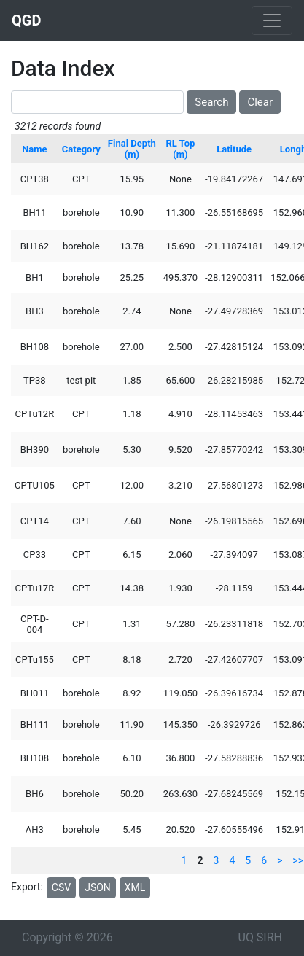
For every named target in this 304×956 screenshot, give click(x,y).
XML (135, 887)
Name (34, 149)
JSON (98, 887)
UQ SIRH (260, 937)
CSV (61, 887)
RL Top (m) (180, 149)
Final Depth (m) (132, 149)
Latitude (234, 149)
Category (81, 149)
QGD (26, 20)
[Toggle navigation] (272, 20)
